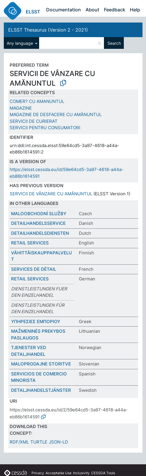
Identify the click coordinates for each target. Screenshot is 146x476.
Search (114, 43)
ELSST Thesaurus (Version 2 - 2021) (48, 30)
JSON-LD (58, 442)
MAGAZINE (21, 108)
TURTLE (38, 442)
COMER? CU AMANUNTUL (37, 101)
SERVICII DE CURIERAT (34, 121)
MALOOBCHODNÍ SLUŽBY (38, 213)
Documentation (63, 10)
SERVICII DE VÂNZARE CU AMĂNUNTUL (51, 193)
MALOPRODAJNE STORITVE (41, 364)
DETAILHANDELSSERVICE (38, 223)
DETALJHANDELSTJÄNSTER (41, 390)
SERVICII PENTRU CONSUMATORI (45, 127)
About (92, 10)
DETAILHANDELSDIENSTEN (40, 233)
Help (135, 10)
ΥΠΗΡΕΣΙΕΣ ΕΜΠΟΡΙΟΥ (35, 321)
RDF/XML (19, 442)
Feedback (114, 10)
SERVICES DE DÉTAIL (33, 269)
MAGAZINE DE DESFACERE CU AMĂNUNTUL (56, 114)
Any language (20, 43)
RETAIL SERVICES (30, 243)
